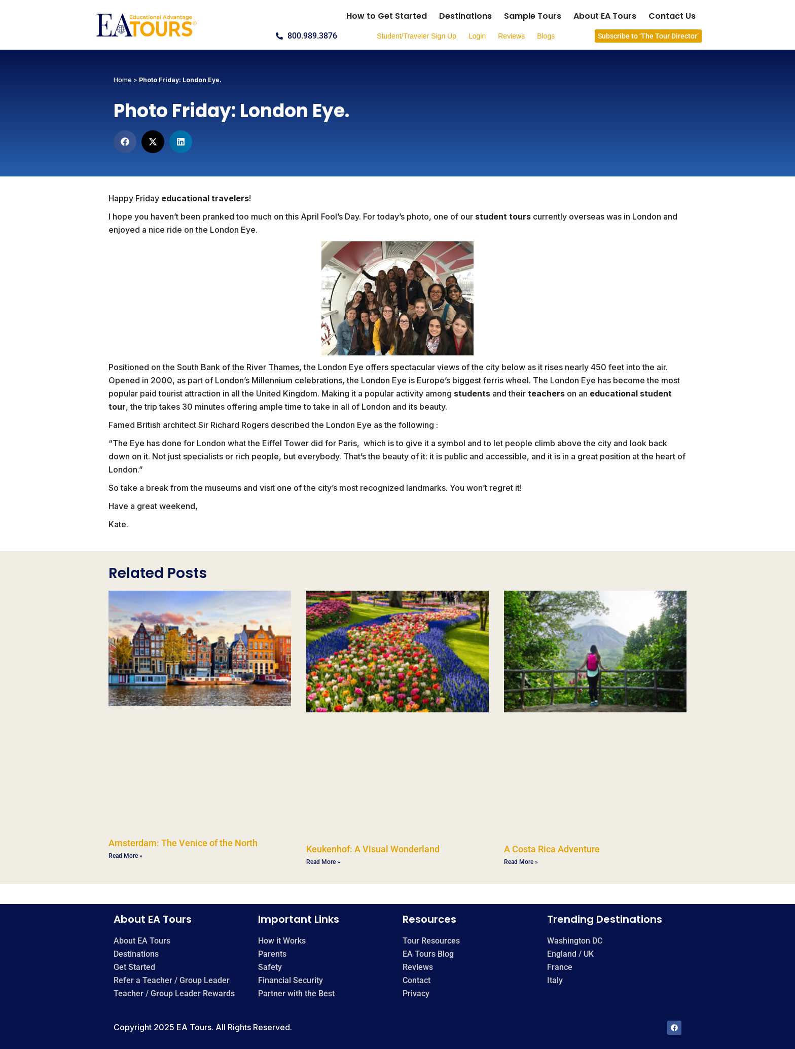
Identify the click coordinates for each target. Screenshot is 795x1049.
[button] (125, 141)
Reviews (511, 36)
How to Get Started (386, 16)
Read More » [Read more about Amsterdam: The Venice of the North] (125, 855)
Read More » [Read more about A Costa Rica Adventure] (521, 861)
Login (477, 36)
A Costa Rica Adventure (552, 849)
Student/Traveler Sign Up (416, 36)
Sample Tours (532, 16)
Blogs (546, 36)
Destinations (465, 16)
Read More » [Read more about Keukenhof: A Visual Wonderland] (323, 861)
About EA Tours (604, 16)
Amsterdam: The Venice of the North (183, 843)
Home (123, 80)
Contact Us (672, 16)
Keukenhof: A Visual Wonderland (373, 849)
